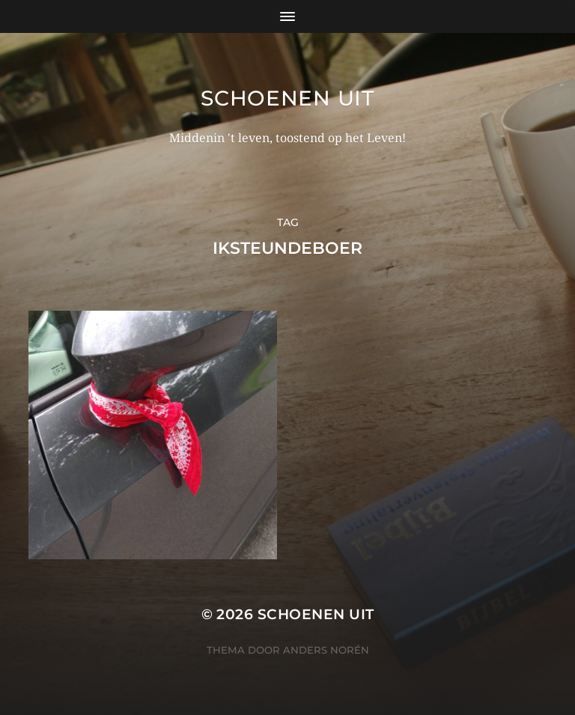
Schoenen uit (287, 98)
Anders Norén (326, 650)
